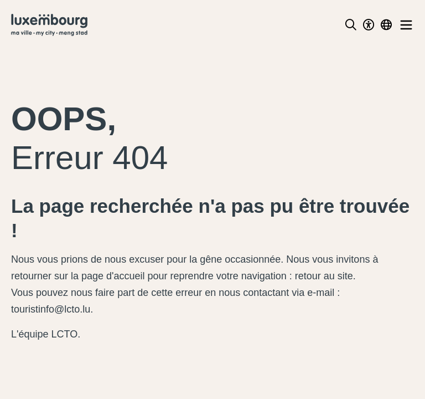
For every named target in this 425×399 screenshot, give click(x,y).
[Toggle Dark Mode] (368, 25)
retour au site (324, 276)
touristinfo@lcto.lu (50, 309)
